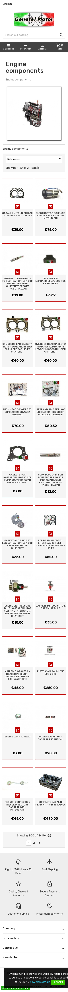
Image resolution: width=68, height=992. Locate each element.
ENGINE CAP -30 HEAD (17, 736)
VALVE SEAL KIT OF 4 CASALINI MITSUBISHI (50, 737)
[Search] (34, 35)
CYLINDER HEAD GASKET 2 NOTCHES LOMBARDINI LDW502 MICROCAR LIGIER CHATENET (50, 348)
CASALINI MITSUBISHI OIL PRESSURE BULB (50, 607)
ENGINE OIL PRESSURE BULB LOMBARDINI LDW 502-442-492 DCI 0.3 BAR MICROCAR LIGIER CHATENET (17, 610)
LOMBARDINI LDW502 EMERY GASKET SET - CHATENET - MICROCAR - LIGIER (50, 544)
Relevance (34, 159)
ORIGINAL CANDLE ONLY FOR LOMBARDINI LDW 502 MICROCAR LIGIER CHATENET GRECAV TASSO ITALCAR (17, 283)
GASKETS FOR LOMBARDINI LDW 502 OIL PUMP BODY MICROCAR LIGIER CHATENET (17, 478)
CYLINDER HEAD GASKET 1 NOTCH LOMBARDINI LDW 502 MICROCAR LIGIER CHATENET (17, 348)
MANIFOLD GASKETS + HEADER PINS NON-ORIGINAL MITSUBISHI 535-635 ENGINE (17, 675)
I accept (58, 982)
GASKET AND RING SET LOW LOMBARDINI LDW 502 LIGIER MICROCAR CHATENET (17, 544)
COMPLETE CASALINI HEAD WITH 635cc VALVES (50, 803)
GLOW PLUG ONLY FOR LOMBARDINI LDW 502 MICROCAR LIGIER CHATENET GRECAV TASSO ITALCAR (50, 479)
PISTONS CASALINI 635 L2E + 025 (50, 672)
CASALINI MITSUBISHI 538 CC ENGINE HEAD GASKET (17, 214)
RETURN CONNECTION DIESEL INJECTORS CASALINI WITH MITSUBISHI (17, 806)
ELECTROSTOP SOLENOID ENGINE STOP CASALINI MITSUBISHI (50, 216)
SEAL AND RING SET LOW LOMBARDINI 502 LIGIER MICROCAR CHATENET (50, 412)
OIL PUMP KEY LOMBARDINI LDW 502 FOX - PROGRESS (50, 281)
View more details (39, 982)
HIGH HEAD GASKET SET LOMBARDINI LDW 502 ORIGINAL (17, 412)
